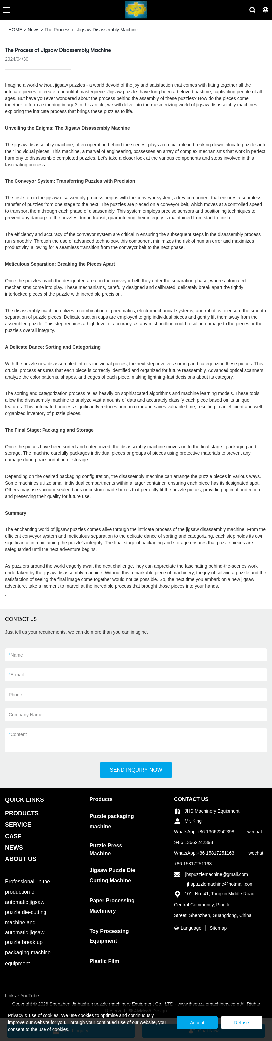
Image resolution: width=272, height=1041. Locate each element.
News (33, 29)
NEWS (14, 847)
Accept (196, 1022)
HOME (15, 29)
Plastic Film (104, 961)
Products (101, 799)
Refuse (241, 1022)
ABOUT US (20, 859)
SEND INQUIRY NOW (136, 770)
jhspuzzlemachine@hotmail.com (220, 884)
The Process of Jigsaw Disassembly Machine (91, 29)
